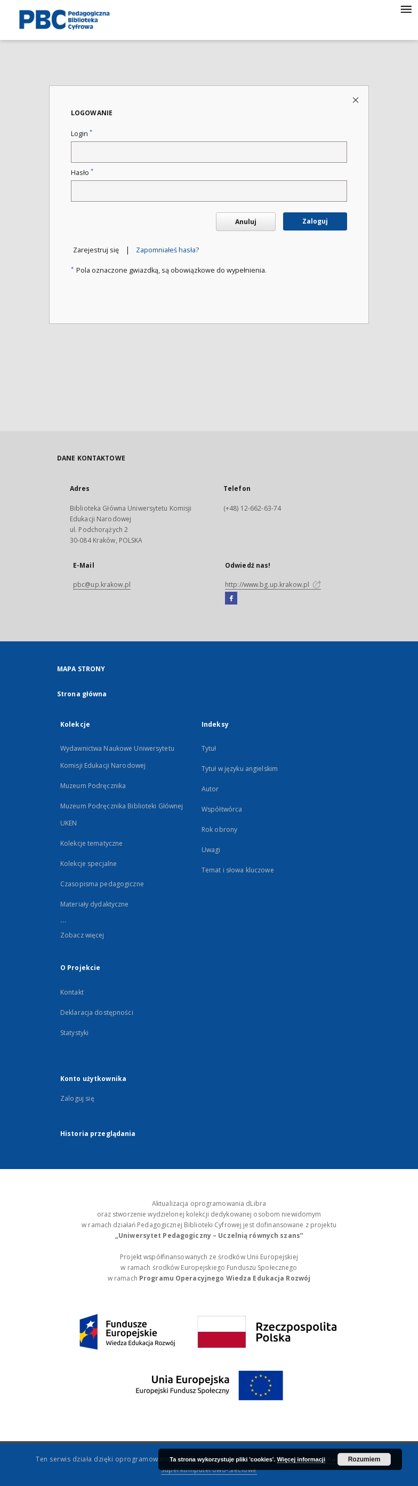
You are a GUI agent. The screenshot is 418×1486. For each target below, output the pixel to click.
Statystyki (74, 1032)
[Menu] (405, 8)
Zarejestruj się (96, 250)
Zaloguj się (77, 1098)
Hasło (82, 172)
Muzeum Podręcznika (93, 785)
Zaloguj (315, 221)
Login (81, 133)
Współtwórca (222, 809)
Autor (210, 788)
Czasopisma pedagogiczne (102, 883)
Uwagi (211, 849)
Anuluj (245, 221)
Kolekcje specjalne (88, 863)
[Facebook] (231, 598)
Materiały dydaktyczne (94, 904)
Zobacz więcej (82, 935)
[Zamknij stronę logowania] (356, 100)
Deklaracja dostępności (96, 1012)
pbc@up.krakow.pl (102, 584)
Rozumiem (364, 1459)
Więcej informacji (301, 1459)
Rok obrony (219, 829)
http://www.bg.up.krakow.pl (273, 584)
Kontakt (72, 992)
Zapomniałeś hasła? (167, 250)
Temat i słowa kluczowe (238, 870)
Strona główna (82, 693)
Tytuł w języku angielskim (240, 768)
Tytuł (209, 748)
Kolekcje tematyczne (91, 843)
